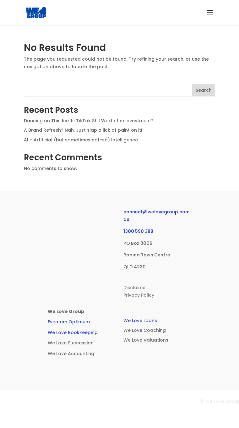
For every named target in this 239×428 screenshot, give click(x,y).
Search (204, 90)
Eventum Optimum (69, 322)
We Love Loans (140, 320)
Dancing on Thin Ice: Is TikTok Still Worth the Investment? (89, 121)
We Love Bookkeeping (73, 332)
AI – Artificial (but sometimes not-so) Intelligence (81, 140)
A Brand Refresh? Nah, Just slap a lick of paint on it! (83, 130)
